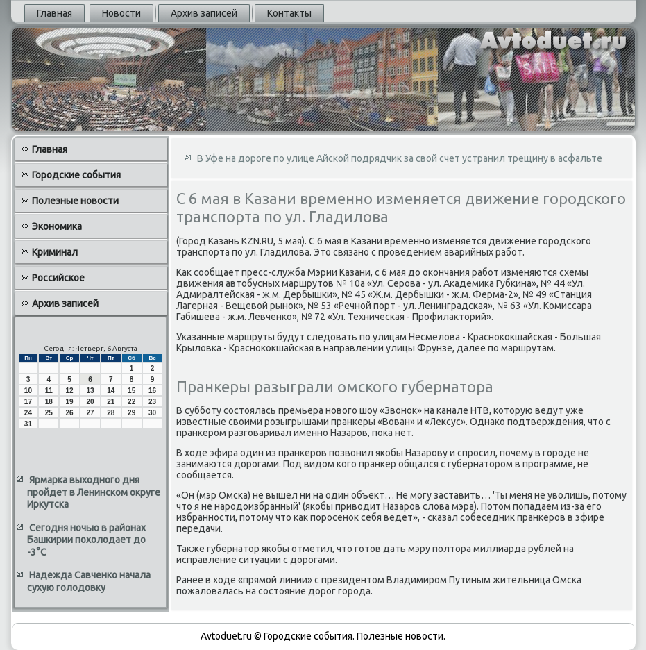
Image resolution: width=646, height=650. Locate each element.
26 (70, 413)
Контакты (289, 13)
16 (152, 390)
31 (28, 424)
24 (28, 413)
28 (110, 413)
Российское (58, 277)
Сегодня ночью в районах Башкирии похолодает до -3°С (86, 540)
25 (49, 413)
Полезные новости (75, 200)
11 (49, 390)
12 (70, 390)
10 (28, 390)
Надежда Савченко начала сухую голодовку (89, 581)
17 (28, 402)
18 (49, 402)
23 (152, 402)
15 (131, 390)
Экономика (57, 226)
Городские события (76, 175)
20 (90, 402)
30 (152, 413)
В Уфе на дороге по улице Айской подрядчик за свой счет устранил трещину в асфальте (399, 158)
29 (131, 413)
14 (110, 390)
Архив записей (204, 13)
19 (70, 402)
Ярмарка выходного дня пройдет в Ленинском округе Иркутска (93, 492)
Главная (54, 13)
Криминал (55, 252)
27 (90, 413)
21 (110, 402)
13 (90, 390)
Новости (121, 13)
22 (131, 402)
